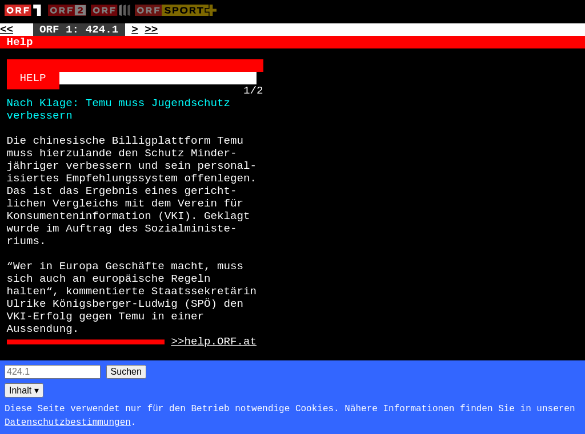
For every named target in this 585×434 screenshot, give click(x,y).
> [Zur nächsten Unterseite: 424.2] (134, 29)
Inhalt (24, 390)
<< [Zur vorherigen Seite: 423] (6, 29)
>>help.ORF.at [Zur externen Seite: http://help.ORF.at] (214, 341)
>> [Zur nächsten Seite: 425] (151, 29)
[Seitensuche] (53, 372)
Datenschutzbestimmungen (68, 422)
